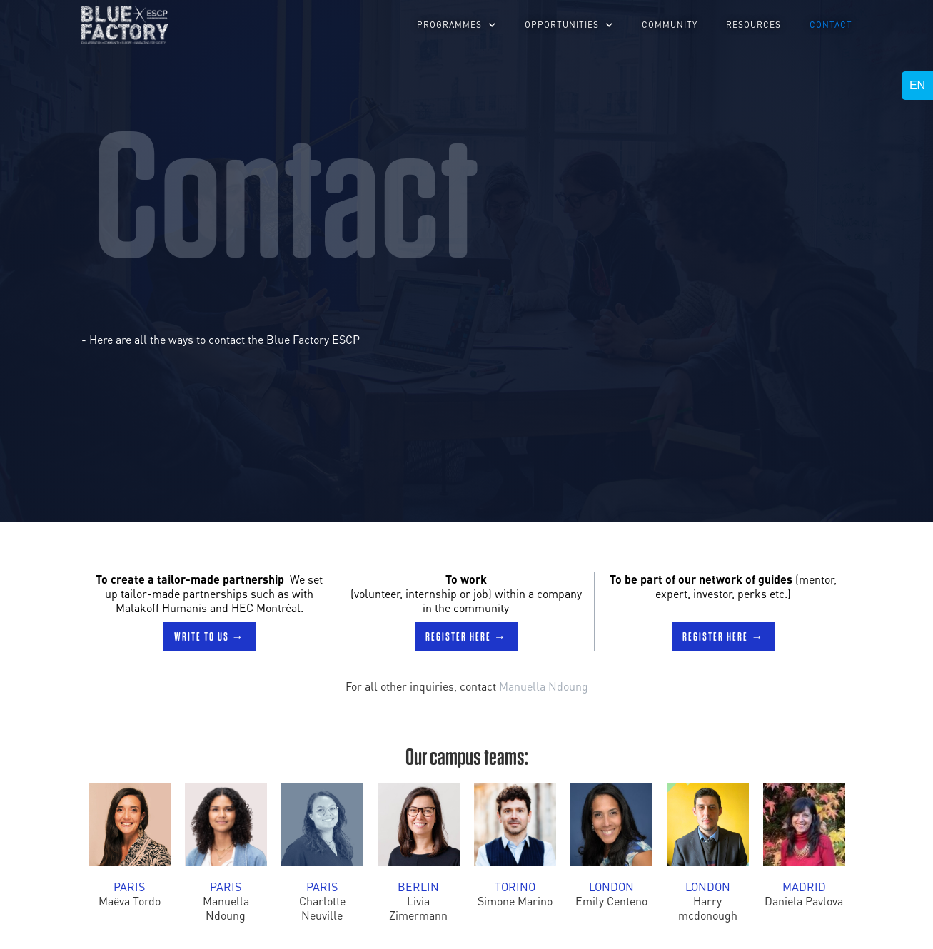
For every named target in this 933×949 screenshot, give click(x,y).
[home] (124, 25)
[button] (456, 25)
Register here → (466, 636)
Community (669, 24)
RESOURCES (753, 24)
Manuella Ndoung (543, 686)
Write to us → (209, 636)
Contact (831, 24)
